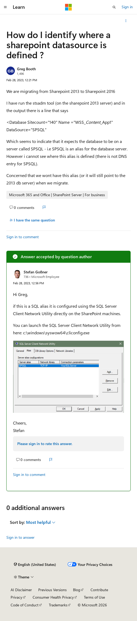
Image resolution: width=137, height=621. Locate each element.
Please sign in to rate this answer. (44, 443)
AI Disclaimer (21, 589)
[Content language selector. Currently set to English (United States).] (35, 564)
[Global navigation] (5, 7)
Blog (76, 589)
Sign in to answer (20, 537)
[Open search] (114, 7)
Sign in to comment (22, 236)
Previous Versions (52, 589)
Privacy (16, 597)
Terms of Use (94, 597)
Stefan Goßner (36, 271)
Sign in (127, 6)
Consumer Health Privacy (53, 597)
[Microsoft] (68, 7)
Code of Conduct (24, 604)
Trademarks (58, 604)
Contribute (99, 589)
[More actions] (126, 21)
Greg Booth (26, 68)
